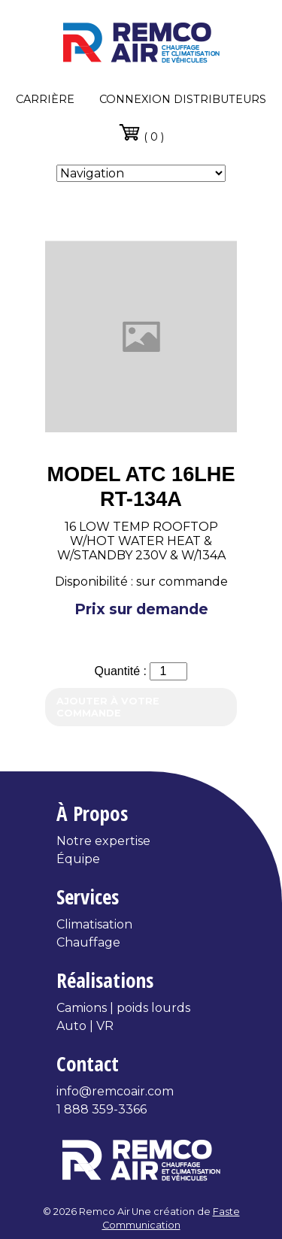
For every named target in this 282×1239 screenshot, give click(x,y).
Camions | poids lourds (123, 1008)
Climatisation (94, 924)
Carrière (45, 99)
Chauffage (88, 942)
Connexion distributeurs (182, 99)
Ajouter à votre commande (107, 706)
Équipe (78, 859)
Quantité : (122, 671)
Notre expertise (103, 841)
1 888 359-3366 (101, 1109)
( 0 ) (141, 132)
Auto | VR (85, 1026)
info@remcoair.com (115, 1091)
